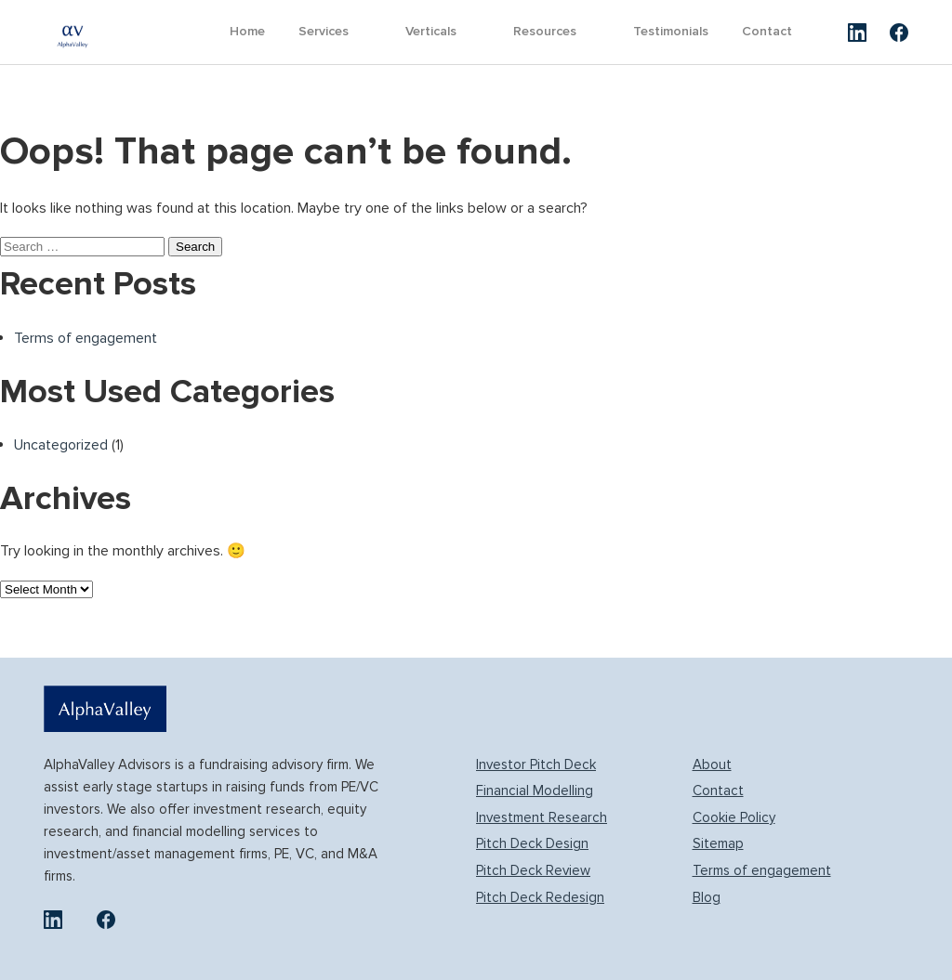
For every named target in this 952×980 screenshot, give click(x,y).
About (712, 764)
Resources (544, 31)
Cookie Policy (734, 817)
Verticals (430, 31)
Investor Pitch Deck (536, 764)
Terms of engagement (85, 338)
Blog (707, 897)
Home (247, 31)
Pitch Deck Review (533, 870)
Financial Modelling (534, 790)
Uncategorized (61, 445)
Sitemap (718, 843)
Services (323, 31)
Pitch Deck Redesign (540, 897)
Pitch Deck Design (532, 843)
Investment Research (541, 817)
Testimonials (670, 31)
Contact (767, 31)
